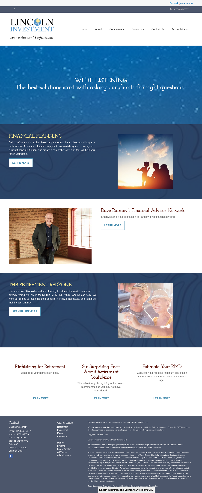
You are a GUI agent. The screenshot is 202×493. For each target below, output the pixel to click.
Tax (59, 439)
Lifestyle (61, 446)
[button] (97, 29)
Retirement (62, 427)
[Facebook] (14, 9)
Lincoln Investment (101, 447)
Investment (62, 430)
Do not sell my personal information (149, 430)
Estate (60, 433)
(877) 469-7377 (179, 9)
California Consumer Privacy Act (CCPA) (167, 427)
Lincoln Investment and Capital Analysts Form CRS (126, 490)
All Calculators (64, 455)
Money (60, 442)
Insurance (62, 436)
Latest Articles (64, 449)
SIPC (136, 447)
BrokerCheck (143, 422)
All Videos (62, 452)
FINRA (130, 447)
